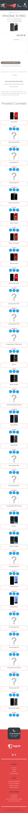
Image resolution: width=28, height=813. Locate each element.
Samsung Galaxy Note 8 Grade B (14, 404)
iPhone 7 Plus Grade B (14, 243)
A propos (14, 767)
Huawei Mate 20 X (14, 586)
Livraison (14, 769)
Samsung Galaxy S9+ (14, 182)
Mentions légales (21, 810)
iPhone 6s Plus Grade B (14, 202)
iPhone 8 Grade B (14, 263)
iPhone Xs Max (14, 445)
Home (10, 12)
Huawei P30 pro (14, 606)
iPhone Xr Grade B (14, 546)
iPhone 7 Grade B (14, 223)
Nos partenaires (14, 773)
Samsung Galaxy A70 (14, 566)
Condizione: (9, 21)
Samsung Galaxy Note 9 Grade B (14, 506)
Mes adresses (14, 797)
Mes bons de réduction (14, 801)
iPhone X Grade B (14, 384)
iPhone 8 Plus (14, 122)
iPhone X (14, 364)
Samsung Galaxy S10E (14, 688)
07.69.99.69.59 (14, 733)
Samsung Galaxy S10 (14, 647)
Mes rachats (14, 795)
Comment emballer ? (14, 783)
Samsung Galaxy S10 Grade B (14, 667)
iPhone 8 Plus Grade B (14, 283)
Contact (14, 771)
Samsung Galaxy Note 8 (14, 142)
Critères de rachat (14, 787)
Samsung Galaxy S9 (14, 162)
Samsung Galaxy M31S (14, 465)
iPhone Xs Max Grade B (14, 708)
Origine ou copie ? (14, 785)
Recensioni (14, 86)
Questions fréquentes (14, 781)
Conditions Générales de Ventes (10, 810)
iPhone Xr (14, 526)
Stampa (15, 75)
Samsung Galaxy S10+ (14, 627)
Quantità (16, 39)
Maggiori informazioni (14, 81)
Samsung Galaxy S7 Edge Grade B (14, 344)
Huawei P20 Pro (14, 425)
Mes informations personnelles (14, 799)
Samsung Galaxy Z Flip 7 (14, 303)
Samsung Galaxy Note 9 (14, 485)
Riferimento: (10, 19)
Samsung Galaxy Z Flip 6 (14, 324)
